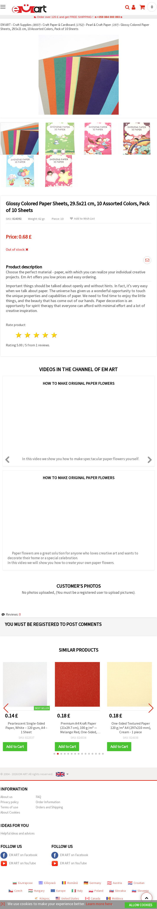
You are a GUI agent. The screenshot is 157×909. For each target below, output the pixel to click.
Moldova (114, 898)
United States (67, 898)
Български (22, 883)
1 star (19, 335)
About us (6, 797)
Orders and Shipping (49, 807)
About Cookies (10, 812)
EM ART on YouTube (18, 863)
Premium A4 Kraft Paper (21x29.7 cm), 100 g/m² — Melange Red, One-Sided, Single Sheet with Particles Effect (81, 728)
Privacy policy (9, 802)
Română (70, 883)
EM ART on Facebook (18, 855)
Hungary (36, 891)
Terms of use (9, 807)
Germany (92, 883)
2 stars (27, 335)
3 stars (36, 335)
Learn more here (99, 903)
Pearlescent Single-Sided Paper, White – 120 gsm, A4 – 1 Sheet (29, 727)
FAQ (38, 797)
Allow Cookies (140, 905)
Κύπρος (42, 898)
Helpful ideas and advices (17, 833)
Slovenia (140, 891)
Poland (96, 891)
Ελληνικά (47, 883)
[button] (54, 754)
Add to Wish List (82, 218)
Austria (114, 883)
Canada (92, 898)
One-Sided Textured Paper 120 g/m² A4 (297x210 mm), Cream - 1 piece (133, 727)
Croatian (136, 883)
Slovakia (117, 891)
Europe (58, 890)
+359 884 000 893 (108, 17)
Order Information (48, 802)
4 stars (45, 335)
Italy (77, 891)
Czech (15, 891)
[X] (2, 903)
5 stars (54, 335)
